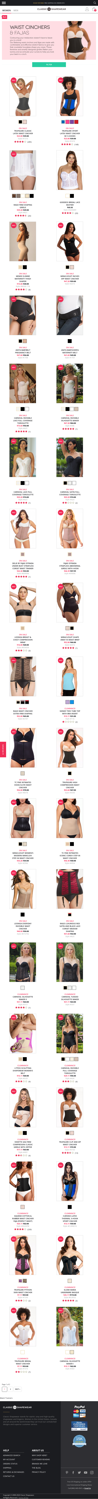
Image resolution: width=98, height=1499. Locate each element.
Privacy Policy (39, 1472)
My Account (9, 1459)
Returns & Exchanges (13, 1472)
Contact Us (8, 1476)
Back (4, 17)
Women (6, 10)
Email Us (88, 1488)
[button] (3, 749)
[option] (20, 122)
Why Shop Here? (39, 1455)
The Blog (36, 1468)
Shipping (7, 1468)
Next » (17, 1389)
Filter (49, 64)
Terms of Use (23, 1498)
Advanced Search (11, 1455)
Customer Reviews (41, 1459)
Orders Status (10, 1463)
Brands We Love (39, 1463)
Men (15, 10)
